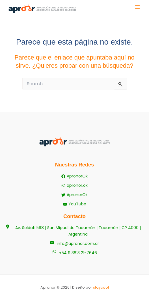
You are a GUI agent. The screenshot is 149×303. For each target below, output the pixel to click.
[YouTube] (74, 204)
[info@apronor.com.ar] (74, 243)
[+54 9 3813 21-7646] (74, 253)
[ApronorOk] (74, 176)
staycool (101, 287)
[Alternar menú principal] (137, 7)
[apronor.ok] (74, 185)
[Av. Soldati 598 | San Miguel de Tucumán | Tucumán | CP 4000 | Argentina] (74, 231)
